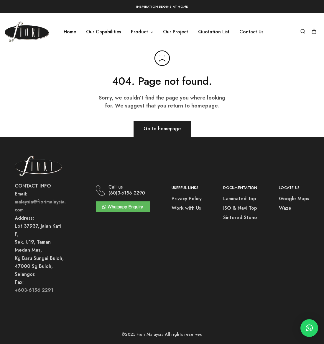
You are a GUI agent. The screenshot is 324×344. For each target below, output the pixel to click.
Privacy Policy (187, 198)
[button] (309, 328)
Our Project (175, 32)
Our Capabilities (103, 32)
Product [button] (142, 32)
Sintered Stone (240, 217)
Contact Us (251, 32)
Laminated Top (239, 198)
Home (70, 32)
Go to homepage (162, 128)
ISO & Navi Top (240, 208)
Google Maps (294, 198)
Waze (285, 208)
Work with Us (186, 208)
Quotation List (213, 32)
